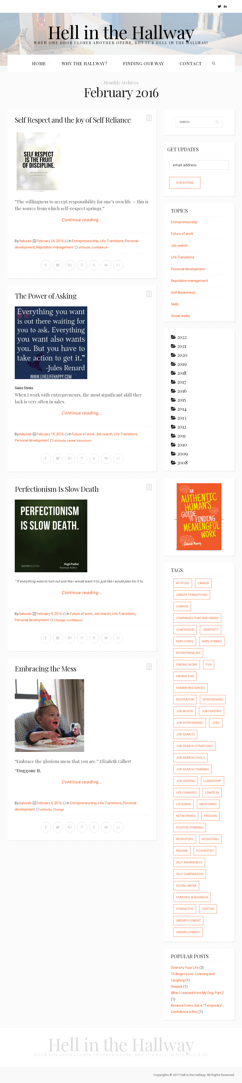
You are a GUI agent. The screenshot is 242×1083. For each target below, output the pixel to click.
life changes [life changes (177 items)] (186, 792)
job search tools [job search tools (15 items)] (190, 757)
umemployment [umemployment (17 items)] (188, 920)
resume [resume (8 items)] (182, 850)
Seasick (177, 986)
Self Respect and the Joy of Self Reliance (73, 120)
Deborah (24, 241)
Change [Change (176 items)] (182, 606)
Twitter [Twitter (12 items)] (208, 909)
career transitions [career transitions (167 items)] (191, 594)
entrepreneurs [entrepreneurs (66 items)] (188, 653)
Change (59, 620)
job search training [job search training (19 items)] (192, 769)
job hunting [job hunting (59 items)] (211, 711)
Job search (104, 434)
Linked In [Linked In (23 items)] (212, 792)
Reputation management (54, 247)
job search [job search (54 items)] (185, 734)
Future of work (83, 434)
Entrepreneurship (85, 241)
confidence (99, 247)
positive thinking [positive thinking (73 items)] (189, 827)
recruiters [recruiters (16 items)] (184, 839)
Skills (175, 304)
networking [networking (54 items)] (186, 815)
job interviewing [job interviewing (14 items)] (189, 722)
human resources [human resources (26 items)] (190, 687)
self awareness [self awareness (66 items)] (189, 862)
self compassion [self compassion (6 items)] (189, 874)
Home (39, 63)
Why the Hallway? (84, 63)
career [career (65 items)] (203, 583)
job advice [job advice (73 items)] (184, 711)
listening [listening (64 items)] (183, 804)
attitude (84, 247)
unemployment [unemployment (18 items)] (188, 932)
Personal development (32, 440)
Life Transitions (112, 241)
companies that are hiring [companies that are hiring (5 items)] (197, 618)
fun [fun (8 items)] (209, 664)
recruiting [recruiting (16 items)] (210, 839)
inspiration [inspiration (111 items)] (185, 699)
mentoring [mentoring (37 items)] (208, 804)
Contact (191, 63)
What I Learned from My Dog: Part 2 (197, 992)
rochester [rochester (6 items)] (204, 850)
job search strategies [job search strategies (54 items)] (194, 746)
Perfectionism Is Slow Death (57, 489)
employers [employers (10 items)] (184, 641)
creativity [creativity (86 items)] (211, 629)
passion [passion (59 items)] (210, 815)
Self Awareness (183, 292)
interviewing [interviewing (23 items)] (213, 699)
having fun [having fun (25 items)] (185, 676)
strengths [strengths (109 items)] (184, 909)
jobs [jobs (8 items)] (216, 722)
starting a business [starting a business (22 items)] (192, 897)
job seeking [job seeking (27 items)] (185, 781)
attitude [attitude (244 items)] (182, 583)
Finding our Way (143, 63)
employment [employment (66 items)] (212, 641)
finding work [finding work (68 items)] (186, 664)
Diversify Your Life (185, 967)
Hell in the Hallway (121, 31)
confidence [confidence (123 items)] (185, 629)
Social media (180, 316)
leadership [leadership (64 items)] (212, 781)
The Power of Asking (45, 296)
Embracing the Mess (45, 668)
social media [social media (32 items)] (186, 885)
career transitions (79, 440)
